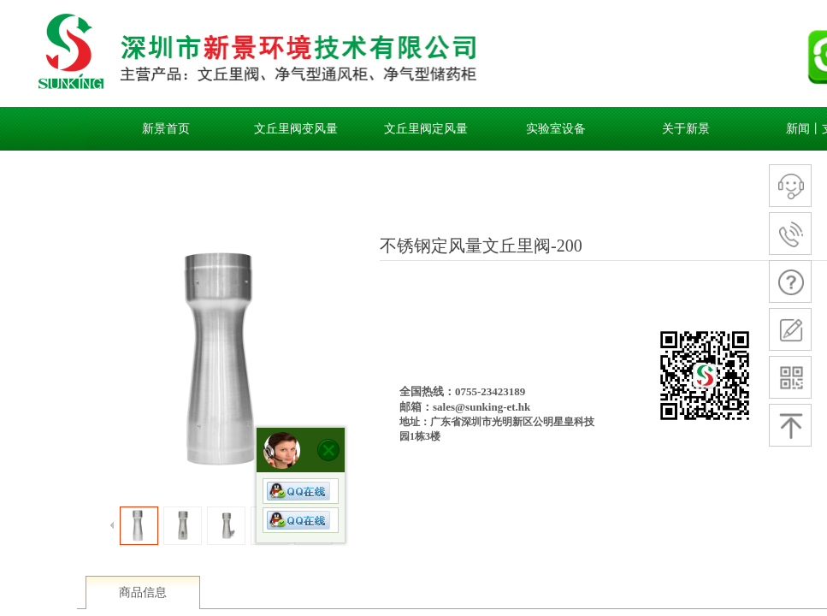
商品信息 (143, 592)
